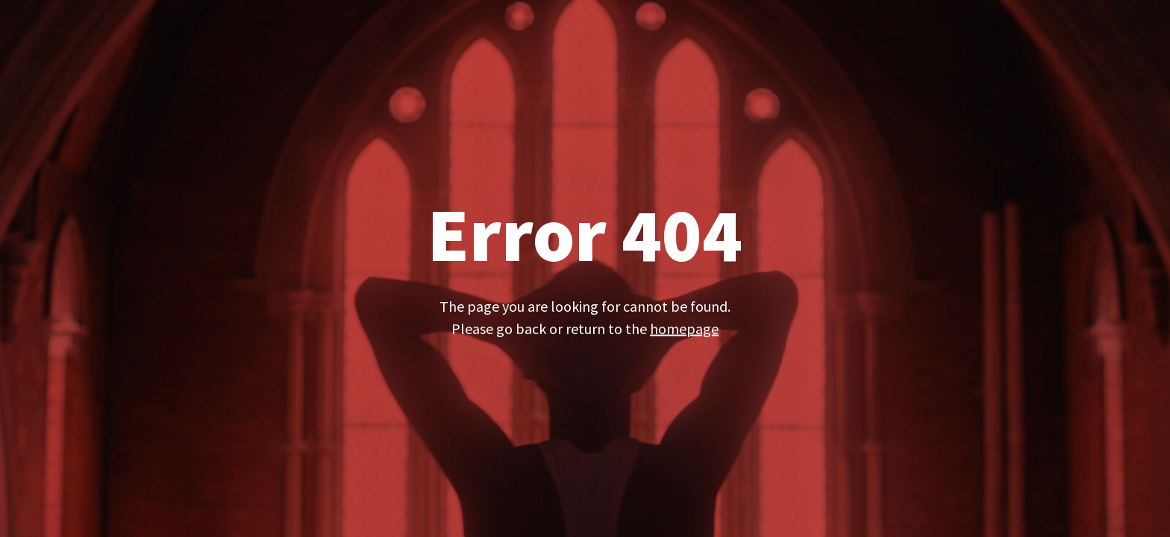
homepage (684, 327)
